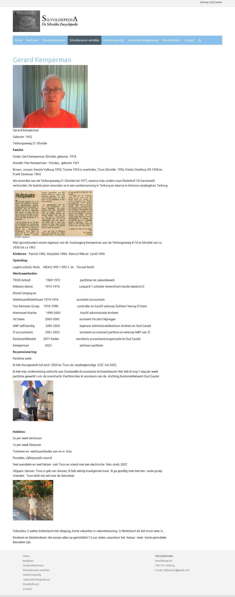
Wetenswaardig (113, 40)
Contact (189, 40)
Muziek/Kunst (171, 40)
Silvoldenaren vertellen (85, 40)
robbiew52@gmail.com (176, 570)
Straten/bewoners (54, 40)
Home (19, 40)
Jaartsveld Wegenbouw (143, 40)
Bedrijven (32, 40)
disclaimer (216, 2)
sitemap (204, 2)
